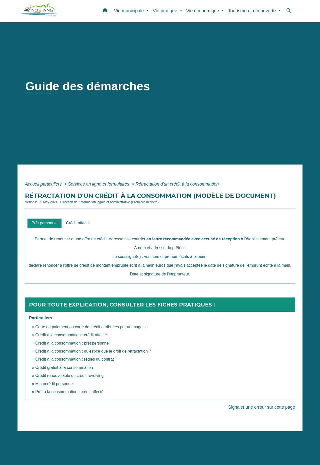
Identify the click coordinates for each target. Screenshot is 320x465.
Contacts (38, 451)
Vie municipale (63, 99)
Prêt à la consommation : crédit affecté (69, 392)
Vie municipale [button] (129, 10)
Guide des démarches (171, 99)
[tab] (44, 223)
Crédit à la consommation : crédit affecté (71, 335)
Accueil (34, 99)
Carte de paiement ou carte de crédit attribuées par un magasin (91, 327)
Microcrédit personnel (54, 384)
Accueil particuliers (44, 184)
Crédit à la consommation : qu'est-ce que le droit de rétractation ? (93, 351)
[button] (105, 11)
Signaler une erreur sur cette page (261, 407)
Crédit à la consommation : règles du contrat (75, 359)
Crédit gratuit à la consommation (64, 367)
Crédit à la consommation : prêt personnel (72, 343)
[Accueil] (52, 11)
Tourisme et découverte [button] (252, 10)
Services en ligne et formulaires (99, 184)
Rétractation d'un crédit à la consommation (177, 184)
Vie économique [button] (203, 10)
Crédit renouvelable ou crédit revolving (69, 375)
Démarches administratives (113, 99)
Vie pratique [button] (165, 10)
